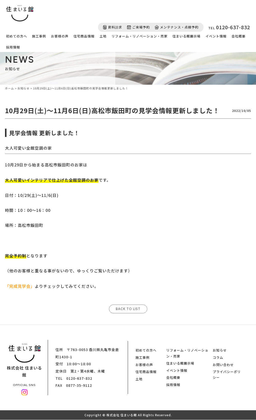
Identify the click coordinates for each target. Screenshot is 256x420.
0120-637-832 (79, 378)
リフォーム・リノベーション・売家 (140, 36)
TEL (229, 27)
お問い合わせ (223, 364)
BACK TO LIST (128, 309)
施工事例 (39, 36)
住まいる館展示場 (186, 36)
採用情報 (13, 47)
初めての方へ (16, 36)
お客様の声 (59, 36)
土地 (103, 36)
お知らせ (220, 350)
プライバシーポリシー (227, 375)
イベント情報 (216, 36)
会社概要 (239, 36)
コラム (218, 357)
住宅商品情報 (84, 36)
